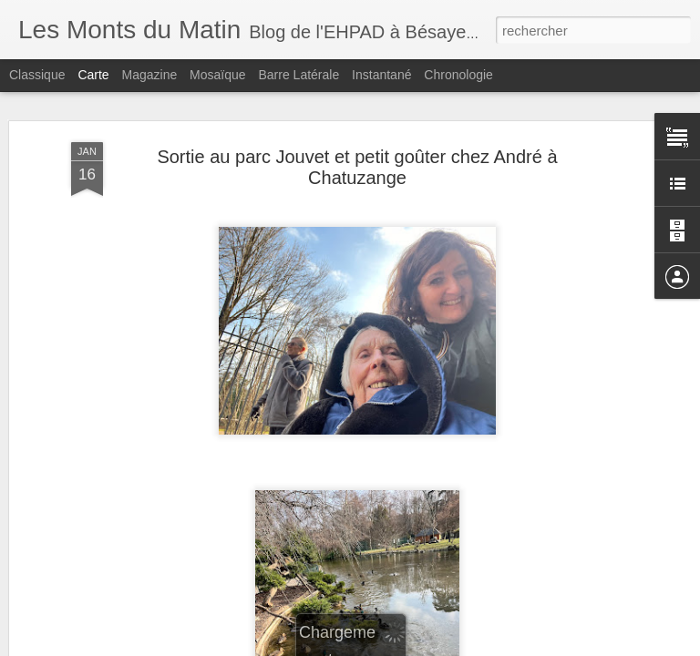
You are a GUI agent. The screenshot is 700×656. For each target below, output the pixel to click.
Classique (37, 74)
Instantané (381, 74)
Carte (92, 74)
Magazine (150, 74)
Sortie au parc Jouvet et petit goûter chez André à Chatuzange (357, 167)
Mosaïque (217, 74)
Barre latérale (298, 74)
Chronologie (458, 74)
